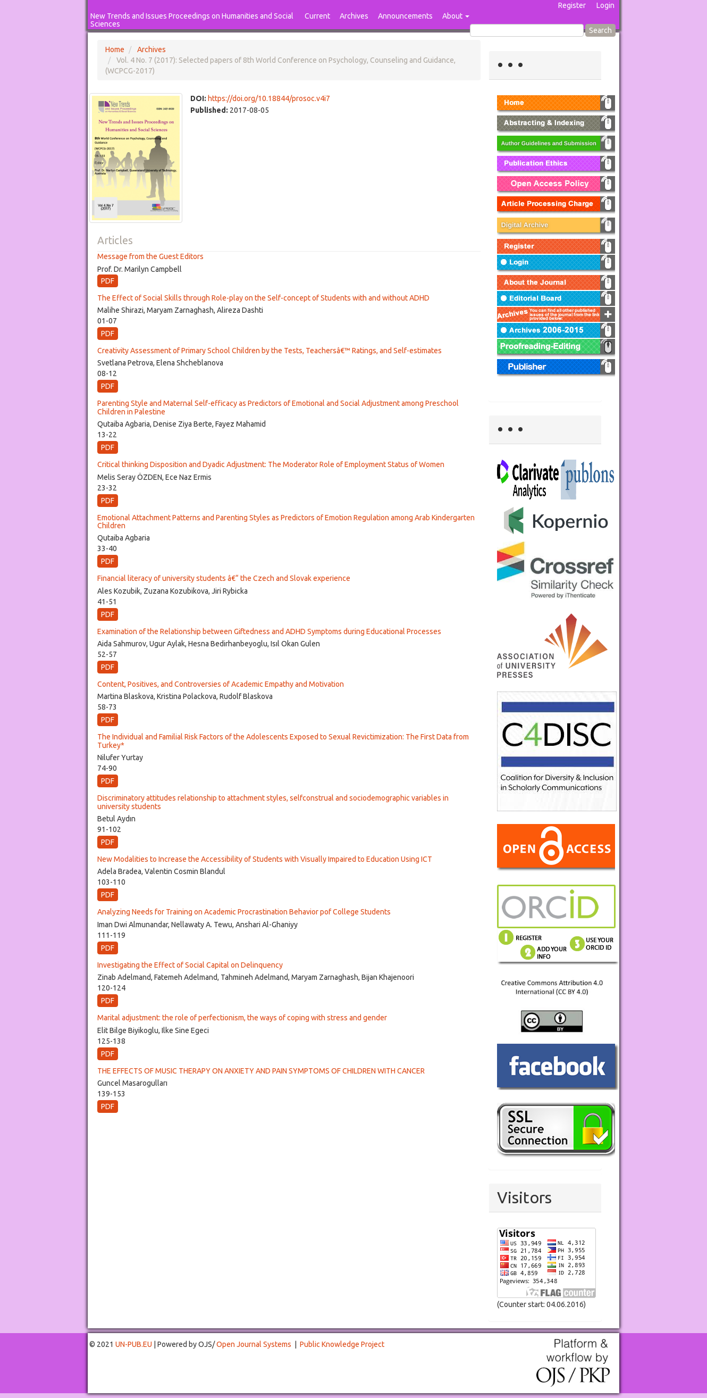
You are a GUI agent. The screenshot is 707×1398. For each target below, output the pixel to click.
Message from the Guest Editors (150, 256)
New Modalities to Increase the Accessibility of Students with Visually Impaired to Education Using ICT (264, 859)
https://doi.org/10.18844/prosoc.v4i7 (269, 98)
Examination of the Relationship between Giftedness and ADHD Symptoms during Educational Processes (269, 631)
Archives (354, 16)
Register (572, 5)
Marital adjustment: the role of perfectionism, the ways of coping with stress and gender (242, 1017)
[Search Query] (527, 30)
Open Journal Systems (253, 1344)
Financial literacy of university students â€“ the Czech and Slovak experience (223, 578)
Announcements (405, 16)
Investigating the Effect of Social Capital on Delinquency (190, 965)
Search (600, 30)
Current (317, 16)
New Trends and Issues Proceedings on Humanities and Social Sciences (191, 20)
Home (114, 49)
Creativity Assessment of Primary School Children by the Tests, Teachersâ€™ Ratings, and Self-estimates (269, 350)
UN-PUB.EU (133, 1344)
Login (605, 5)
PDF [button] (107, 281)
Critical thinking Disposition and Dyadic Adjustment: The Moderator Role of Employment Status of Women (270, 464)
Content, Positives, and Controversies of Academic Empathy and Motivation (220, 684)
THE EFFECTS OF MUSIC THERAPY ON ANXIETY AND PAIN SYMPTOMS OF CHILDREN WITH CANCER (261, 1071)
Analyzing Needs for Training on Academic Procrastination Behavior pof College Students (244, 912)
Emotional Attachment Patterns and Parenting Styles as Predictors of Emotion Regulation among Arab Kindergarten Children (286, 521)
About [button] (455, 16)
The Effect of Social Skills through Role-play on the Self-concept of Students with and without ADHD (263, 298)
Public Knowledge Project (342, 1344)
